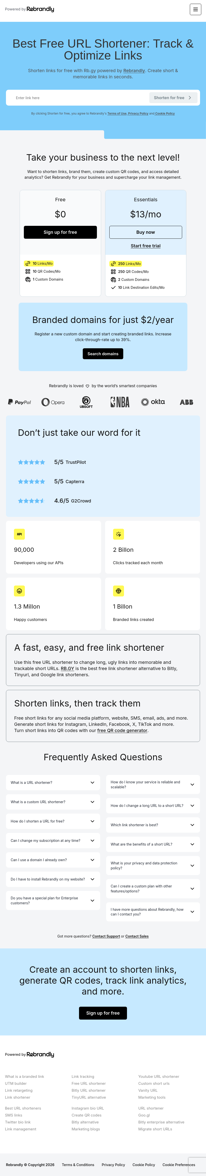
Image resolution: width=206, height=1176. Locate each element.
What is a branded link (24, 1076)
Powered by (29, 9)
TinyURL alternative (89, 1097)
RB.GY (67, 668)
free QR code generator (122, 730)
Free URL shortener (89, 1083)
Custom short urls (154, 1083)
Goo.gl (144, 1115)
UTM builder (16, 1083)
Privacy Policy (138, 113)
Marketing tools (152, 1097)
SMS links (13, 1115)
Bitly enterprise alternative (161, 1122)
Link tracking (83, 1076)
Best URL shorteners (23, 1108)
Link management (20, 1129)
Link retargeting (19, 1090)
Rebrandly (134, 70)
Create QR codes (86, 1115)
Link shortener (17, 1097)
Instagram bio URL (88, 1108)
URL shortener (151, 1108)
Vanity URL (148, 1090)
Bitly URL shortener (89, 1090)
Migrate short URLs (155, 1129)
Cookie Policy (165, 113)
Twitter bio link (18, 1122)
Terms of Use (116, 113)
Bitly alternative (85, 1122)
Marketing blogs (86, 1129)
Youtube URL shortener (158, 1076)
